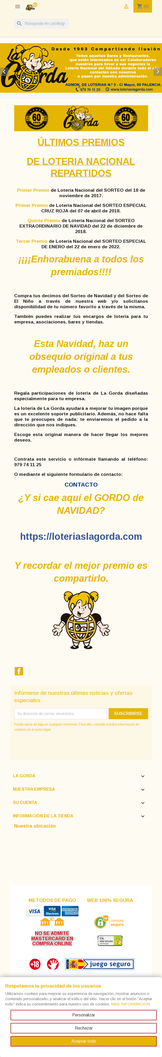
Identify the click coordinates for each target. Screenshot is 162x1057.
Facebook (19, 671)
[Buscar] (41, 23)
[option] (81, 68)
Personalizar (83, 1015)
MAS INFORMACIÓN (130, 1004)
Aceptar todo (83, 1041)
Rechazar (84, 1028)
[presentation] (58, 746)
